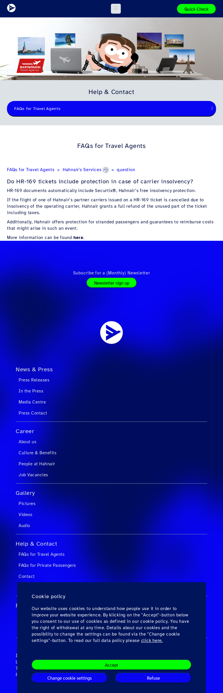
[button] (116, 9)
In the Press (31, 391)
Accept (111, 665)
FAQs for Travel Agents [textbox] (37, 108)
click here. (152, 640)
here (78, 237)
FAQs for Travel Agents (31, 169)
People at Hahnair (37, 463)
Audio (24, 525)
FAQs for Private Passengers (47, 565)
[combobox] (111, 109)
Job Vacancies (33, 474)
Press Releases (34, 380)
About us (27, 441)
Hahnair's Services (86, 169)
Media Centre (32, 402)
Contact (27, 576)
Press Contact (33, 413)
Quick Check (196, 9)
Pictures (27, 503)
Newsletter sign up (111, 283)
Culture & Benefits (37, 452)
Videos (25, 514)
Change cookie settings (69, 678)
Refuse (153, 678)
